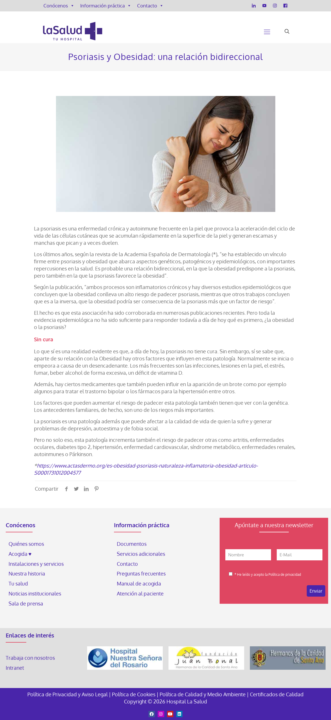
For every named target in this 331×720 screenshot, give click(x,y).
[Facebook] (285, 5)
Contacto (150, 5)
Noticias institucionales (35, 593)
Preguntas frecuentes (141, 573)
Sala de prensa (26, 603)
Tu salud (18, 583)
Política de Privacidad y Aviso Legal (68, 694)
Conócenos (59, 5)
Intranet (15, 668)
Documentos (132, 544)
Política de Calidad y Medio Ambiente (203, 694)
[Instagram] (275, 5)
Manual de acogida (139, 583)
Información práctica (105, 5)
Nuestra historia (27, 573)
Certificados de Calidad (277, 694)
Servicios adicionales (141, 554)
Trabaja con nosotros (30, 658)
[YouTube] (264, 5)
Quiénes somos (26, 544)
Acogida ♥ (20, 554)
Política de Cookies (133, 694)
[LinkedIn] (253, 5)
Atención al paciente (141, 593)
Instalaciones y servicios (36, 564)
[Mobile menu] (267, 31)
